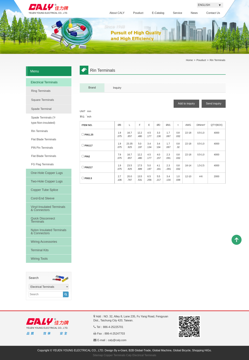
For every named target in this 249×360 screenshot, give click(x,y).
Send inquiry (213, 103)
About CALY (116, 12)
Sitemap (98, 355)
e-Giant (122, 350)
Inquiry (117, 87)
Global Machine (161, 350)
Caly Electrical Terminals (141, 355)
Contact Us (213, 12)
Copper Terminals (114, 355)
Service (177, 12)
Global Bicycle (182, 350)
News (194, 12)
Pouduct (138, 12)
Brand (92, 87)
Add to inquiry (186, 103)
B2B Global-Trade (140, 350)
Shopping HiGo (201, 350)
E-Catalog (158, 12)
